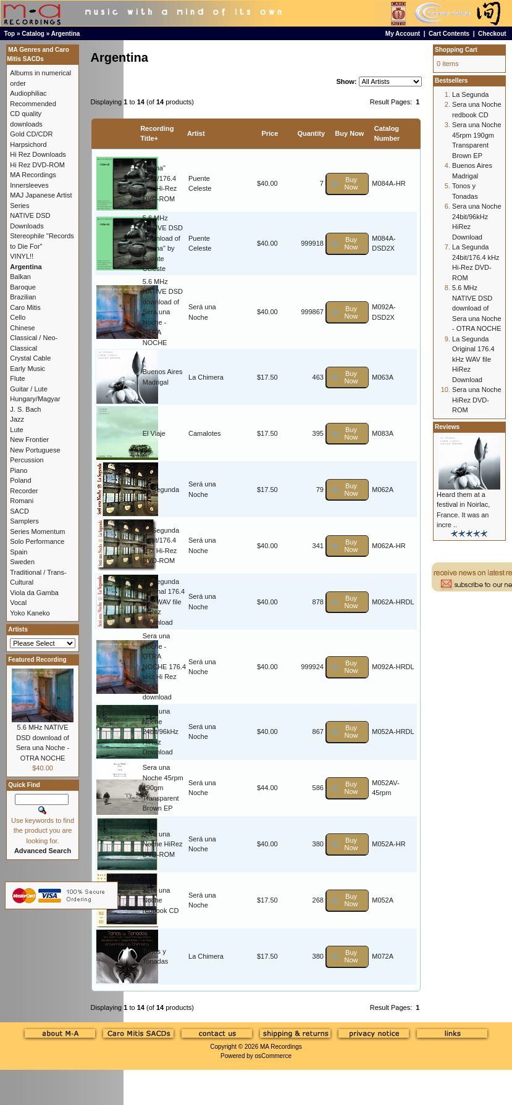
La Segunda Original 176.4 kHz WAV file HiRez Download (164, 602)
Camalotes (204, 433)
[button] (347, 183)
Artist (196, 133)
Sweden (22, 561)
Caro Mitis (25, 307)
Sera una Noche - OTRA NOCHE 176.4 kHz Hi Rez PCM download (164, 666)
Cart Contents (449, 33)
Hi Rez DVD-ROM (37, 165)
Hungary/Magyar (35, 398)
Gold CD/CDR (31, 134)
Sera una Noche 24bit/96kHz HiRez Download (160, 731)
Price (269, 133)
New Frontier (29, 439)
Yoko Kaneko (29, 613)
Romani (21, 500)
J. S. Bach (25, 409)
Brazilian (23, 297)
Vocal (18, 602)
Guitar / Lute (29, 389)
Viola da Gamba (34, 592)
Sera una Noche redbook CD (161, 900)
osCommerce (273, 1056)
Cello (17, 317)
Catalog (33, 33)
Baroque (23, 287)
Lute (16, 429)
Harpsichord (28, 144)
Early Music (27, 368)
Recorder (24, 490)
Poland (20, 480)
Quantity (311, 133)
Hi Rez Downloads (37, 154)
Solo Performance (37, 541)
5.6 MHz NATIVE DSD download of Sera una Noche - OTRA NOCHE (163, 312)
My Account (402, 33)
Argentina (65, 33)
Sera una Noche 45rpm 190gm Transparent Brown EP (163, 788)
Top (9, 33)
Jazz (17, 419)
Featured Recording (37, 659)
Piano (18, 470)
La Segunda (161, 489)
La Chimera (206, 377)
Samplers (24, 521)
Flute (17, 378)
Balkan (20, 276)
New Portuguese (35, 450)
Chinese (22, 328)
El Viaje (154, 433)
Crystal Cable (30, 358)
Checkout (492, 33)
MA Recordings (281, 1046)
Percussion (26, 460)
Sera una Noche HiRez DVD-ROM (163, 844)
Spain (18, 552)
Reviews (447, 426)
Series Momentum (37, 531)
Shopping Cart (456, 49)
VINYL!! (21, 256)
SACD (19, 511)
